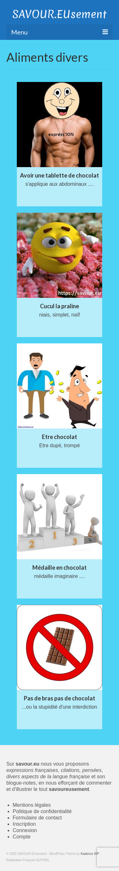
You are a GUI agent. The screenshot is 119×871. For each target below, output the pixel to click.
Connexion (25, 830)
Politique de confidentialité (42, 811)
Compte (21, 836)
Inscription (24, 824)
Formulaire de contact (37, 817)
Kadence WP (90, 853)
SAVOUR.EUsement (59, 14)
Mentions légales (32, 805)
